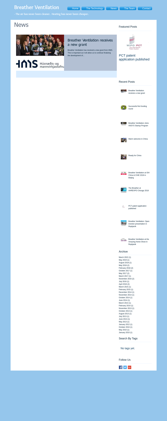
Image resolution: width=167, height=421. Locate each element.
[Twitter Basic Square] (125, 367)
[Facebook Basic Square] (120, 367)
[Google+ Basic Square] (129, 367)
